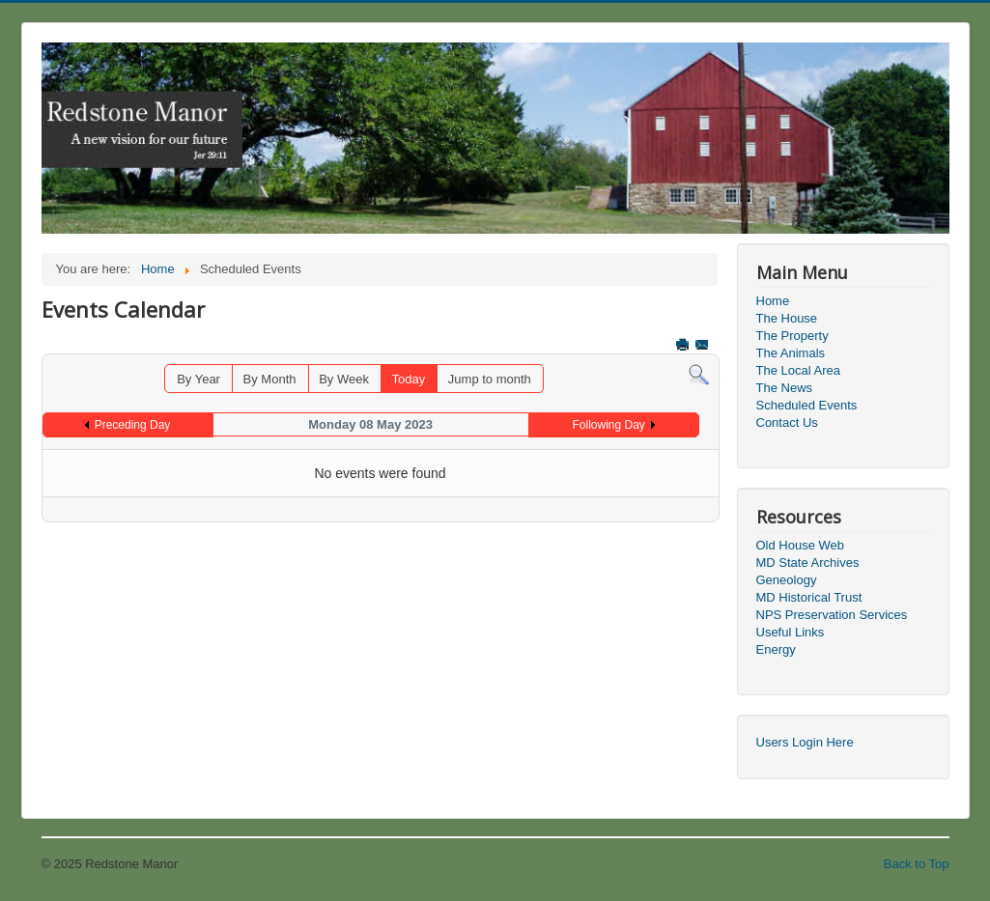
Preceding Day (133, 425)
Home (773, 301)
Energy (776, 649)
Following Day (609, 425)
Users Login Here (805, 742)
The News (784, 387)
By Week (344, 379)
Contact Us (787, 422)
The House (787, 318)
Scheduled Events (807, 405)
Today (409, 379)
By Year (198, 379)
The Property (792, 335)
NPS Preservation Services (832, 614)
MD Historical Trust (809, 597)
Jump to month (489, 379)
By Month (270, 379)
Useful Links (790, 632)
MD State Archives (808, 562)
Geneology (786, 580)
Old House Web (800, 545)
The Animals (791, 353)
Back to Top (916, 864)
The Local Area (798, 370)
